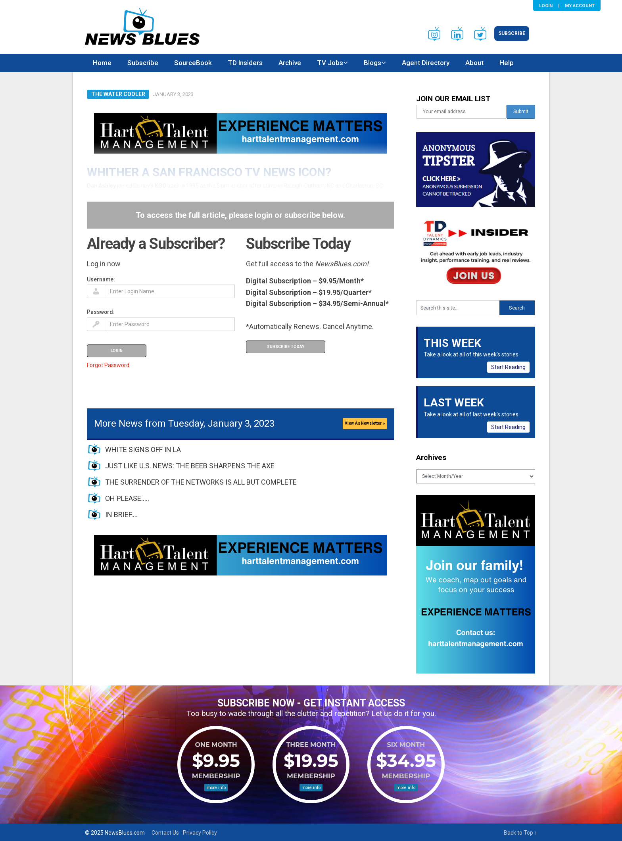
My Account (580, 5)
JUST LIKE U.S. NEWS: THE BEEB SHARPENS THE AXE (190, 466)
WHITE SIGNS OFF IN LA (143, 449)
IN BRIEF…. (121, 514)
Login (546, 5)
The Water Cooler (118, 94)
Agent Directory (425, 63)
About (474, 63)
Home (102, 63)
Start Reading (508, 367)
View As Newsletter (365, 423)
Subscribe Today (285, 346)
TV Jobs (330, 63)
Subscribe (511, 33)
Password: (101, 312)
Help (506, 63)
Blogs (372, 63)
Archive (289, 63)
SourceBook (193, 63)
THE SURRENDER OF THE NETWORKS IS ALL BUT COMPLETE (201, 482)
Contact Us (165, 832)
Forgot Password (108, 365)
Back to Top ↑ (520, 832)
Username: (101, 279)
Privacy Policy (200, 832)
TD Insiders (245, 63)
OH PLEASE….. (127, 498)
